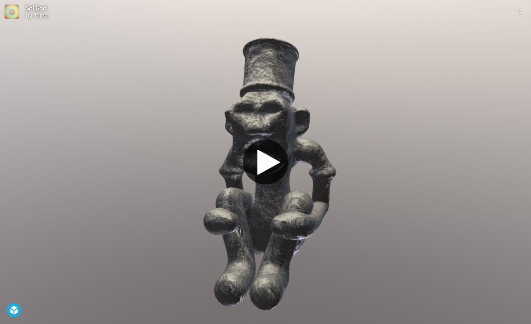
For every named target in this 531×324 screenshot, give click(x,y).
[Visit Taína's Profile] (12, 11)
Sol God (36, 8)
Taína (41, 15)
